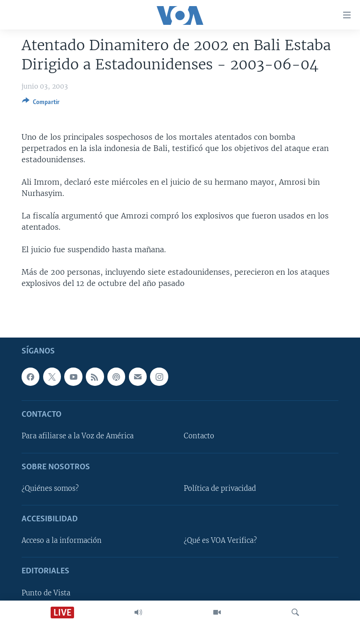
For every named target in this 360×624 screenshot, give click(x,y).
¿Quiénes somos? (50, 488)
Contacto (199, 436)
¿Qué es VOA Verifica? (220, 540)
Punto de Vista (46, 592)
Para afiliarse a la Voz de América (78, 436)
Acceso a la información (62, 540)
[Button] (41, 104)
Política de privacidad (220, 488)
